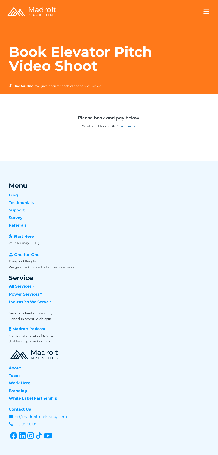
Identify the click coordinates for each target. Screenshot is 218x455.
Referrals (17, 225)
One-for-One (26, 254)
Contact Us (20, 409)
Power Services (24, 294)
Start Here (23, 236)
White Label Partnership (33, 398)
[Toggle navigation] (206, 11)
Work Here (19, 383)
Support (17, 210)
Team (14, 375)
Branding (18, 390)
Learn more (127, 126)
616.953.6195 (26, 424)
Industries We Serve (29, 302)
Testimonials (21, 202)
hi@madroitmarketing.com (41, 416)
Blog (13, 195)
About (15, 368)
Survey (16, 217)
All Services (20, 286)
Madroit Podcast (28, 328)
